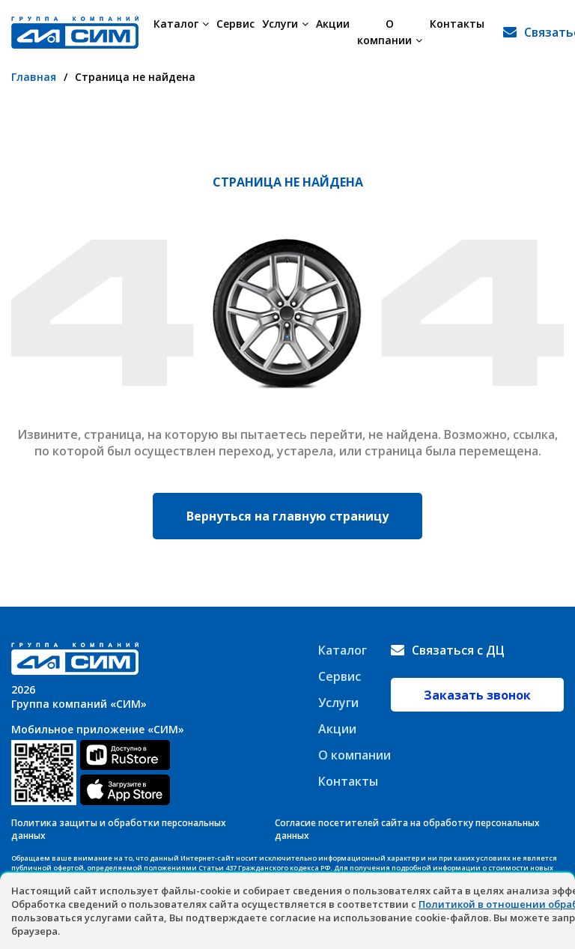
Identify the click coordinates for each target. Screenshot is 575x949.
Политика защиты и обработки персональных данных (118, 829)
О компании (389, 31)
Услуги (285, 23)
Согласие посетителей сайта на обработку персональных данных (407, 829)
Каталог (181, 23)
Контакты (457, 23)
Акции (333, 23)
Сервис (235, 23)
